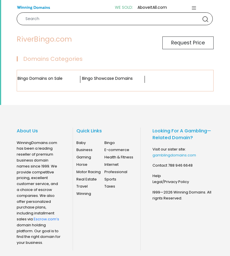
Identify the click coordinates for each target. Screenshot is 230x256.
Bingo (109, 142)
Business (84, 149)
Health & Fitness (118, 157)
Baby (81, 142)
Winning (83, 193)
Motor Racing (88, 172)
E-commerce (116, 149)
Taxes (109, 186)
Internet (111, 164)
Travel (82, 186)
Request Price (188, 42)
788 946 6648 (180, 165)
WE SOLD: (124, 7)
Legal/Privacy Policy (170, 181)
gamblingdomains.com (174, 155)
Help (156, 175)
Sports (110, 179)
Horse (81, 164)
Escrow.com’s (46, 219)
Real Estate (86, 179)
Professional (115, 172)
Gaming (83, 157)
